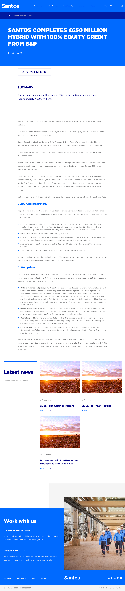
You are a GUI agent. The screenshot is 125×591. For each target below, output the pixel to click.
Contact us (8, 578)
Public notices (21, 578)
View (42, 411)
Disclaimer (43, 578)
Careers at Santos (13, 530)
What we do (54, 6)
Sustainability (69, 6)
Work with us (110, 6)
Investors (83, 6)
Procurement (11, 550)
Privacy (33, 578)
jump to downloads (34, 71)
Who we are (39, 6)
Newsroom (96, 6)
